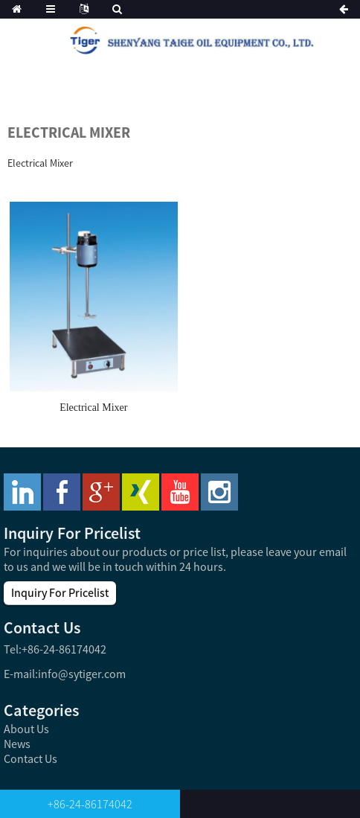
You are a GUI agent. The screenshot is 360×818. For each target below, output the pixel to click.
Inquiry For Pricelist (60, 592)
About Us (26, 728)
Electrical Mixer (93, 407)
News (17, 743)
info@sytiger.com (82, 673)
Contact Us (30, 758)
